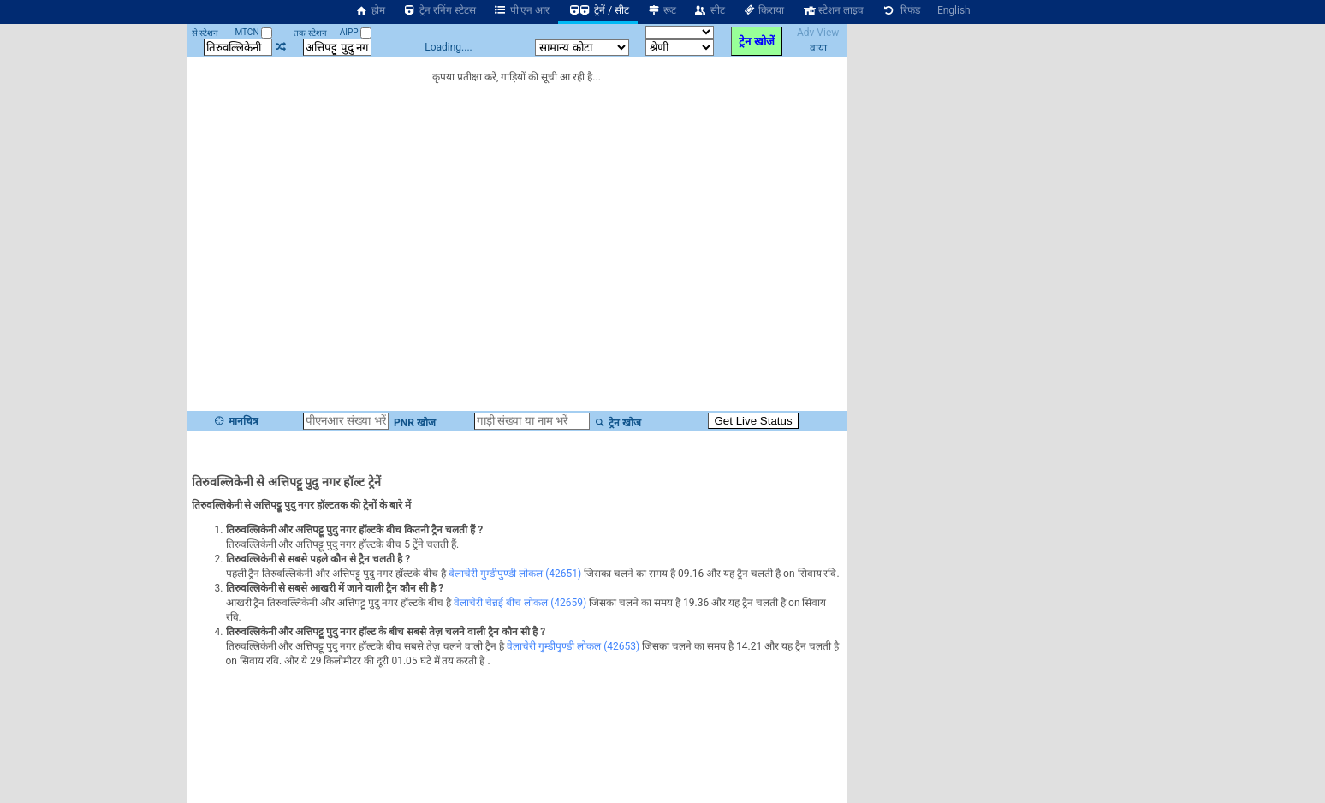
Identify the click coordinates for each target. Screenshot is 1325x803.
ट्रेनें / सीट (598, 10)
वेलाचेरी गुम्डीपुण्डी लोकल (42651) (515, 574)
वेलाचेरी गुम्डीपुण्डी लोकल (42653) (573, 646)
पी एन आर (521, 10)
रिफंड (900, 10)
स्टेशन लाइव (832, 10)
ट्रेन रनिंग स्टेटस (439, 10)
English (954, 10)
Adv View (818, 33)
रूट (661, 10)
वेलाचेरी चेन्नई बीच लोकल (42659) (520, 603)
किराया (763, 10)
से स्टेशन (205, 33)
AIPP (355, 32)
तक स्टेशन (310, 33)
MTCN (253, 32)
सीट (709, 10)
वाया (818, 48)
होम (369, 10)
